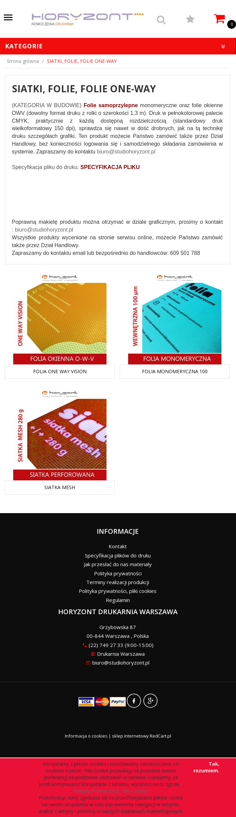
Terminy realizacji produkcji (117, 582)
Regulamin (118, 600)
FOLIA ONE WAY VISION (60, 371)
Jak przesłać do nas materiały (118, 564)
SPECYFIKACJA (101, 167)
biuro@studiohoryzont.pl (126, 151)
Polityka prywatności (118, 573)
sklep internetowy (130, 736)
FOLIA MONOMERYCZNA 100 (175, 371)
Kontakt (118, 546)
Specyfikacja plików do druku (118, 555)
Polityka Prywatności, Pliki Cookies (112, 791)
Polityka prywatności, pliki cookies (118, 590)
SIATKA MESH (59, 487)
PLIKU (131, 167)
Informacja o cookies (86, 736)
